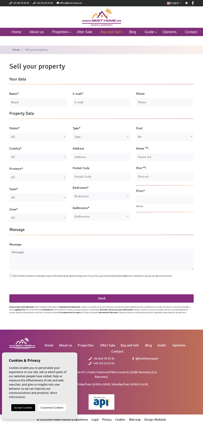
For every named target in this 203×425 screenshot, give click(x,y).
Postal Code (81, 168)
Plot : (141, 168)
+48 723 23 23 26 (43, 3)
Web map (135, 419)
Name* (14, 94)
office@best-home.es (71, 3)
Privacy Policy (94, 276)
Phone (140, 94)
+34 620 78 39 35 (19, 3)
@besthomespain (145, 358)
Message (15, 245)
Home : (142, 148)
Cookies (120, 419)
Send (101, 298)
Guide (149, 32)
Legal (95, 419)
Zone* (13, 209)
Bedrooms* (81, 188)
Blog (132, 32)
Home (16, 50)
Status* (14, 128)
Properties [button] (60, 32)
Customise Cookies (51, 407)
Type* (76, 128)
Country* (15, 149)
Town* (13, 189)
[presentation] (30, 285)
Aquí (184, 313)
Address (78, 149)
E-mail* (78, 94)
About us (37, 32)
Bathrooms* (81, 208)
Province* (16, 169)
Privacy (107, 419)
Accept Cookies (23, 407)
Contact (191, 32)
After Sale (84, 32)
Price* (140, 191)
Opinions (170, 32)
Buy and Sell (111, 32)
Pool (139, 128)
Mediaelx (160, 419)
